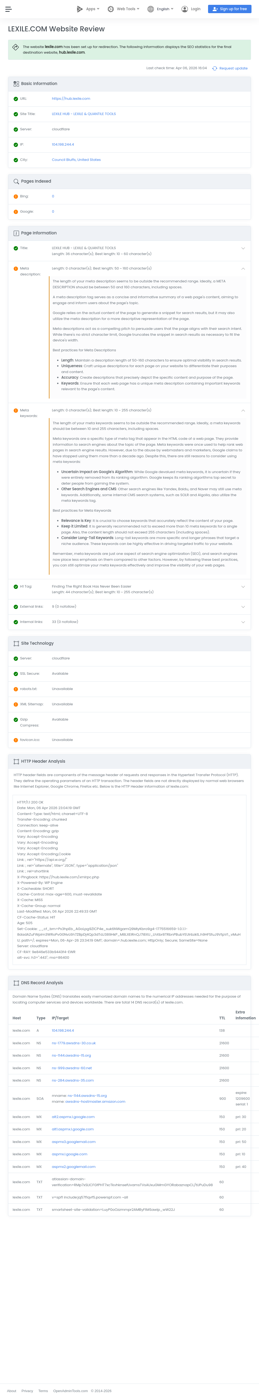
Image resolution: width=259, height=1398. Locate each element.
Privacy (27, 1391)
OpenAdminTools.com (70, 1391)
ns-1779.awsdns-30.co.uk (74, 1043)
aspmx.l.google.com (69, 1154)
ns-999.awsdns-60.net (72, 1068)
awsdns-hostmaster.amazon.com (95, 1101)
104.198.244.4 (63, 1030)
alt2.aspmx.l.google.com (73, 1116)
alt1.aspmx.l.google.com (73, 1129)
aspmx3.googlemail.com (73, 1141)
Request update (230, 68)
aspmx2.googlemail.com (73, 1166)
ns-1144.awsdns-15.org (71, 1055)
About (11, 1391)
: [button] (21, 247)
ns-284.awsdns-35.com (73, 1080)
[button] (150, 251)
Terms (43, 1391)
